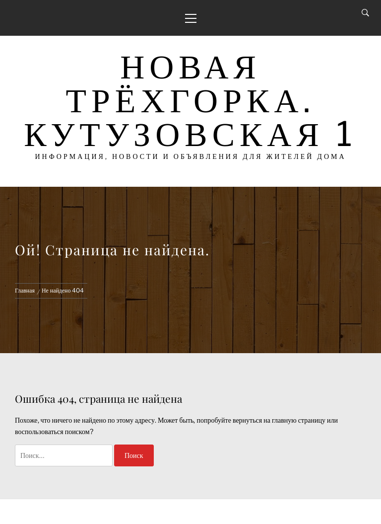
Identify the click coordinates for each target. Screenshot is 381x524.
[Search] (365, 13)
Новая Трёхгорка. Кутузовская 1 (190, 100)
